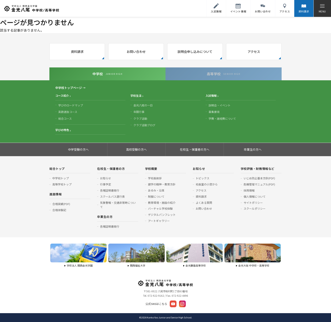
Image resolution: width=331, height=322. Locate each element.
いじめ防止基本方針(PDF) (259, 178)
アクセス (254, 51)
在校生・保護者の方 (111, 168)
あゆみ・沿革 (156, 190)
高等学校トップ (62, 184)
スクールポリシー (255, 209)
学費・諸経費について (222, 119)
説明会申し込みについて (195, 51)
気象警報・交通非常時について (118, 205)
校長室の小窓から (207, 184)
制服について (156, 197)
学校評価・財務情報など (257, 168)
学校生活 (135, 96)
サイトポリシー (253, 203)
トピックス (202, 178)
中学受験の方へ (78, 149)
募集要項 (214, 112)
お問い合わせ (136, 51)
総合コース (65, 119)
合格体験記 (59, 210)
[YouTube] (173, 304)
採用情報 (249, 190)
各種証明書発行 (109, 190)
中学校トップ (60, 178)
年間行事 (138, 112)
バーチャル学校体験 (160, 209)
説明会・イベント (220, 105)
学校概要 (151, 168)
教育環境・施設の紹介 (161, 203)
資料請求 (77, 51)
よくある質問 (204, 203)
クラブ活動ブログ (144, 125)
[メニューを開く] (322, 8)
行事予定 (105, 184)
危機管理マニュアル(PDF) (259, 184)
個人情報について (255, 197)
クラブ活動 (140, 119)
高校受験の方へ (136, 149)
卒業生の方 (105, 217)
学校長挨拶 (155, 178)
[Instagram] (182, 304)
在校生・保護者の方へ (194, 149)
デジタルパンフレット (162, 215)
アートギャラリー (159, 221)
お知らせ (105, 178)
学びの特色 (62, 130)
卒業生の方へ (253, 149)
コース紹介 (62, 96)
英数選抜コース (67, 112)
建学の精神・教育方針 (161, 184)
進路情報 (55, 194)
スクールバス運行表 (112, 197)
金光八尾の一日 (143, 105)
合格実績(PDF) (61, 204)
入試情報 (211, 96)
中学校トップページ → (70, 88)
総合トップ (57, 168)
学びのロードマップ (70, 105)
